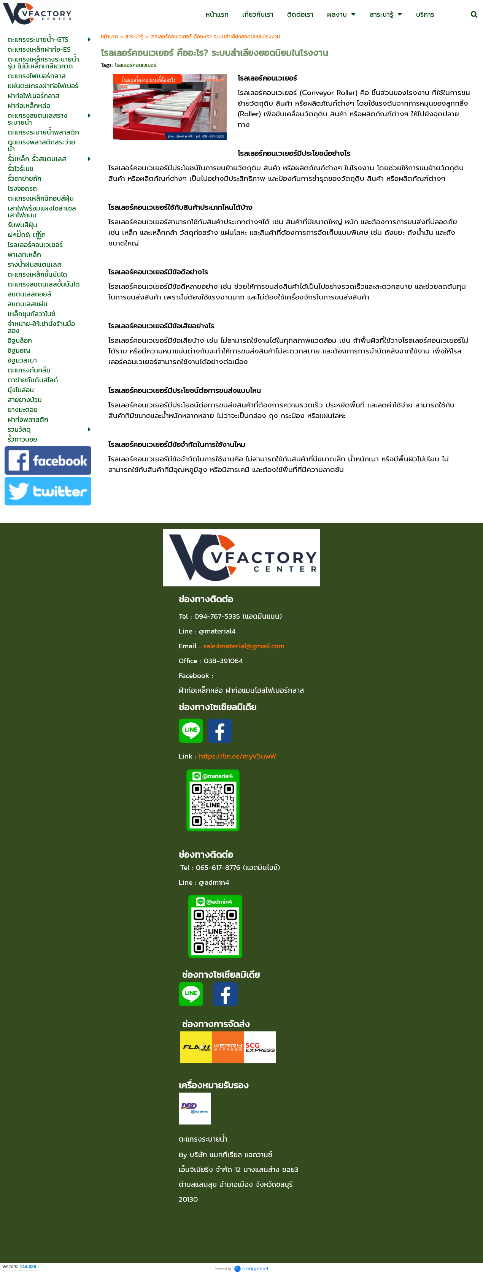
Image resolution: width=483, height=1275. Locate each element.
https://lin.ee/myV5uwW (237, 756)
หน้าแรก (109, 37)
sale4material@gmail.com (243, 645)
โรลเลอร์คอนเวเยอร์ (135, 65)
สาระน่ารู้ (134, 37)
